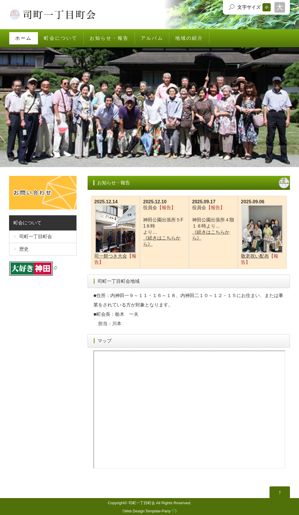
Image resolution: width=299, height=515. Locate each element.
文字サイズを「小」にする (266, 7)
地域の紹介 (189, 38)
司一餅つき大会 (115, 232)
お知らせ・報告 (109, 38)
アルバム (152, 38)
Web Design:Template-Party (147, 511)
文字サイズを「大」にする (279, 7)
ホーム (23, 38)
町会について (60, 38)
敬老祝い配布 (262, 232)
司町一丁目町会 (35, 236)
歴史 (24, 249)
